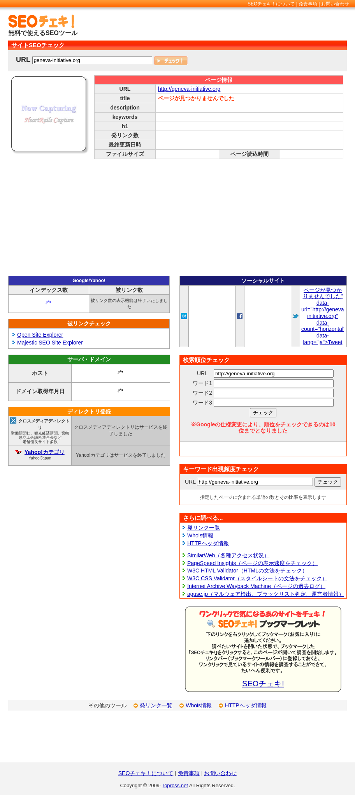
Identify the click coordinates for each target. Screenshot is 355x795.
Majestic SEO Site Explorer (50, 342)
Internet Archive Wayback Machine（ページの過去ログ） (256, 586)
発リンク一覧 (203, 528)
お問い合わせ (335, 4)
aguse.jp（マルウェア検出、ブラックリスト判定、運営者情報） (265, 594)
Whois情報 (200, 535)
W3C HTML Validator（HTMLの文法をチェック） (247, 570)
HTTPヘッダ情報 (208, 543)
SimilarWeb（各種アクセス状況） (228, 555)
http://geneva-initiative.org (189, 89)
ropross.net (175, 785)
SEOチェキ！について (271, 4)
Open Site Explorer (40, 335)
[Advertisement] (256, 26)
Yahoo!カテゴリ (45, 452)
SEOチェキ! (263, 683)
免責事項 (308, 4)
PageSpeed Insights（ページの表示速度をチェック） (252, 563)
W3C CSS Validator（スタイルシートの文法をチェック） (257, 578)
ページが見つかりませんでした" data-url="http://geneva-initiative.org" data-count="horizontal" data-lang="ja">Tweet (323, 316)
